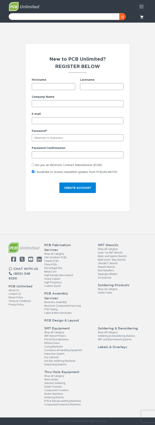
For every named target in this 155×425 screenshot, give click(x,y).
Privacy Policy (16, 304)
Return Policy (16, 297)
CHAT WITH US (23, 269)
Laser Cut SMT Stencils (110, 252)
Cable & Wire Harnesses (57, 313)
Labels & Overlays (112, 347)
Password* (39, 131)
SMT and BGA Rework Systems (115, 339)
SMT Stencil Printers (55, 336)
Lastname (87, 80)
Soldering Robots (54, 397)
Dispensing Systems (55, 364)
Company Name (43, 97)
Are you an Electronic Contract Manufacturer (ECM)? (68, 165)
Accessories (104, 277)
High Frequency (53, 282)
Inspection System (54, 353)
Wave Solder (51, 379)
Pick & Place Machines (56, 339)
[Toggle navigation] (141, 6)
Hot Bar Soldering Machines (59, 361)
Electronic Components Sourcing (62, 305)
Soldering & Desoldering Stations (116, 336)
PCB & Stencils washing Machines (62, 401)
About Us (14, 290)
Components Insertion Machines (62, 404)
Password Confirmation (48, 148)
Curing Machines (53, 346)
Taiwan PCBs (51, 261)
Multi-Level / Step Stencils (112, 259)
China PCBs (50, 264)
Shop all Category (54, 253)
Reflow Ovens (52, 343)
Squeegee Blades (107, 274)
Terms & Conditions (20, 301)
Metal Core (50, 271)
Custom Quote (52, 286)
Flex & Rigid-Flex (53, 268)
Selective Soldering (54, 383)
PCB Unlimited (20, 286)
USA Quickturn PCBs (55, 257)
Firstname (39, 80)
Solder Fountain (53, 386)
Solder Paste (105, 292)
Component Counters (56, 390)
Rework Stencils (106, 267)
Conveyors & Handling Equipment (63, 350)
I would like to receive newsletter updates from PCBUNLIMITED (76, 172)
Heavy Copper (52, 278)
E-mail (36, 114)
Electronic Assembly (55, 302)
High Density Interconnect (58, 275)
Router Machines (53, 393)
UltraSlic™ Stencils (108, 263)
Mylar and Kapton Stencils (112, 256)
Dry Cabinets (51, 357)
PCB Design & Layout (61, 320)
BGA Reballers (106, 270)
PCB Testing (51, 309)
